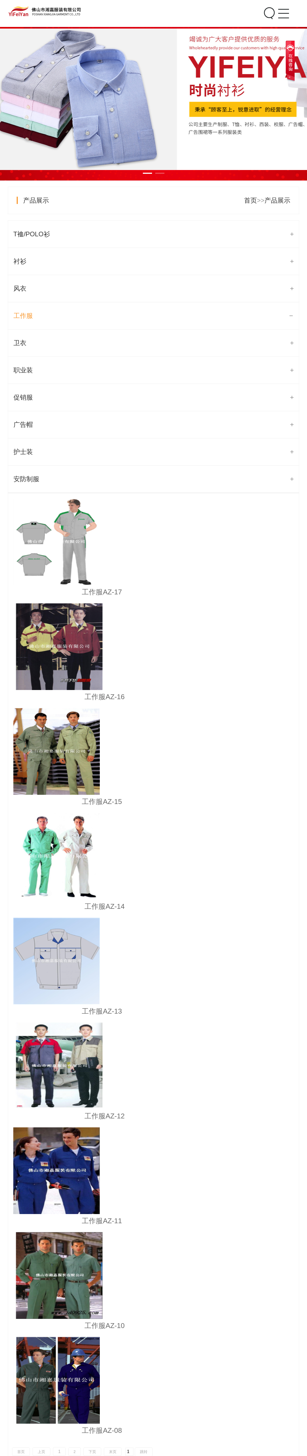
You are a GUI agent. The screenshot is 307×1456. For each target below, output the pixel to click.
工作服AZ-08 (251, 802)
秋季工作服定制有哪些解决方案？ (71, 964)
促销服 (23, 397)
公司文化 (212, 1405)
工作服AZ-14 (57, 697)
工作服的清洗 (42, 1051)
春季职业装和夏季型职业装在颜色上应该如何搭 (90, 1007)
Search (268, 13)
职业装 (23, 370)
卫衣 (19, 342)
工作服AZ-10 (153, 802)
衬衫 (19, 261)
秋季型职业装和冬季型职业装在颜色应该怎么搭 (90, 1029)
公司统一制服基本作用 (55, 1072)
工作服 (23, 315)
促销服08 (153, 1347)
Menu (283, 9)
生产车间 (212, 1414)
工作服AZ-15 (251, 592)
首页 (250, 200)
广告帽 (23, 424)
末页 (113, 823)
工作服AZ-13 (153, 697)
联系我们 (244, 1395)
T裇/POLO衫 (31, 234)
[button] (264, 1241)
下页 (92, 823)
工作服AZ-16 (153, 592)
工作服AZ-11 (57, 802)
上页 (41, 823)
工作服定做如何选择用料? (60, 986)
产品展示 (36, 200)
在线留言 (244, 1405)
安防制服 (26, 479)
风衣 (19, 288)
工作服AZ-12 (251, 697)
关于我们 (212, 1395)
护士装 (23, 451)
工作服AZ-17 (57, 592)
